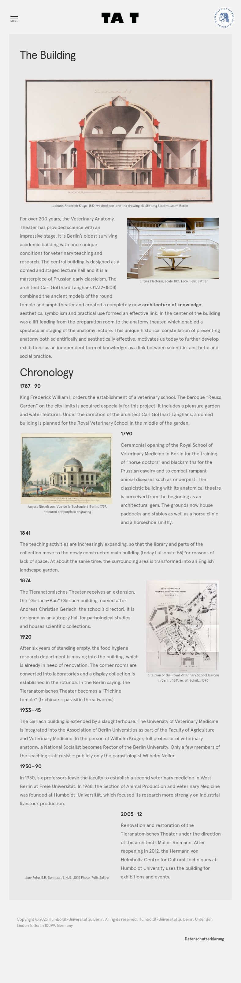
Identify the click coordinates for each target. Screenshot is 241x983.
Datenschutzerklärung (204, 939)
